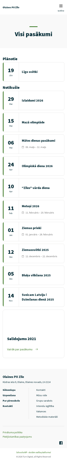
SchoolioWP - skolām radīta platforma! (33, 452)
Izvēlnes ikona (61, 6)
